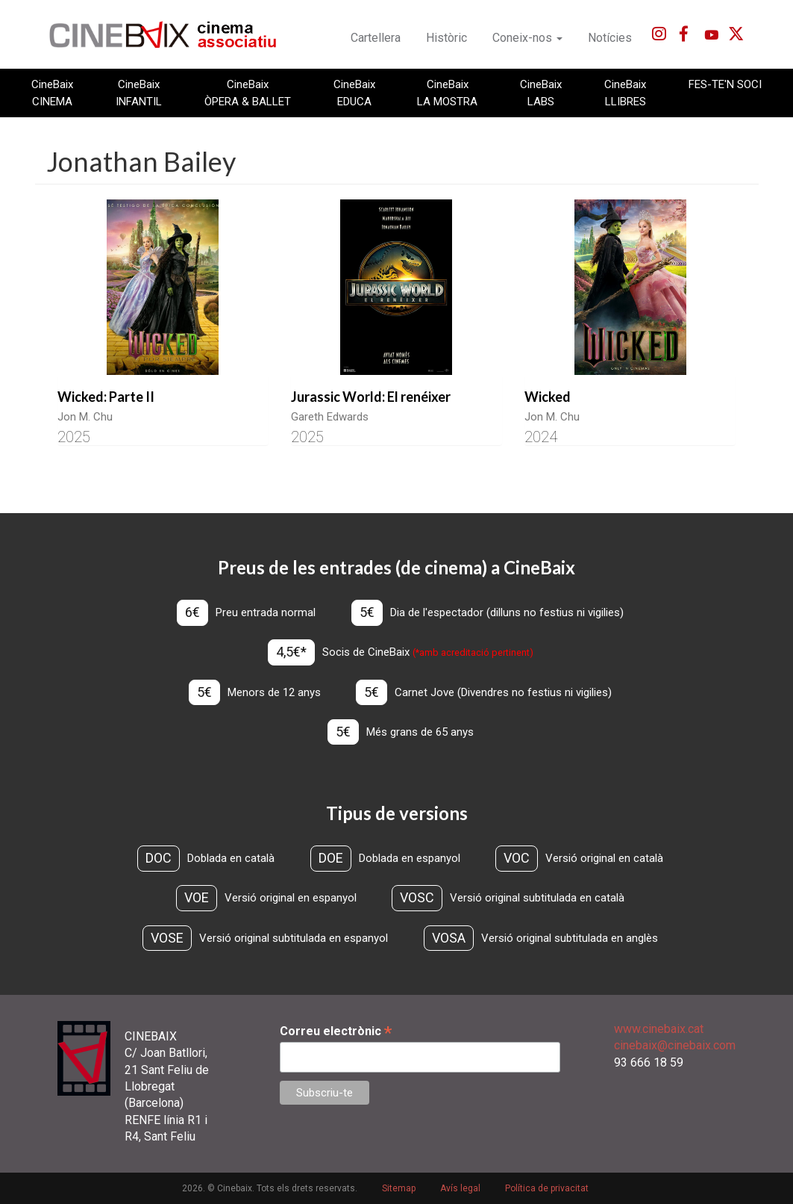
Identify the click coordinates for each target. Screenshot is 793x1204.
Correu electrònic (336, 1031)
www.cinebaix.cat (658, 1029)
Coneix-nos (527, 38)
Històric (446, 38)
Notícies (610, 38)
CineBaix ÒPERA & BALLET (247, 93)
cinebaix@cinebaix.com (675, 1045)
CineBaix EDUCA (354, 93)
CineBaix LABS (541, 93)
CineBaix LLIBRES (625, 93)
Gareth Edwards (330, 416)
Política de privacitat (547, 1188)
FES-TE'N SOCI (725, 84)
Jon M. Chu (85, 416)
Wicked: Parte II (105, 396)
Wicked (547, 396)
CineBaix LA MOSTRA (447, 93)
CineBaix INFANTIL (139, 93)
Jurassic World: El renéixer (371, 396)
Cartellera (376, 38)
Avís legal (460, 1188)
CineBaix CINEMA (52, 93)
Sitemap (399, 1188)
